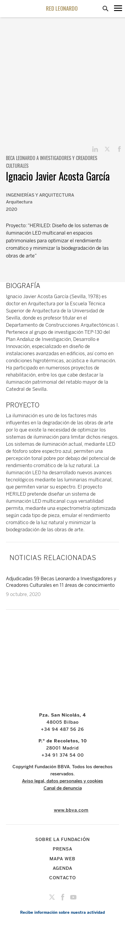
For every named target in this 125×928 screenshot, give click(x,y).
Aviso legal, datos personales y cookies (62, 781)
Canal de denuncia (63, 788)
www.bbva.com (71, 810)
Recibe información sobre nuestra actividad (62, 912)
